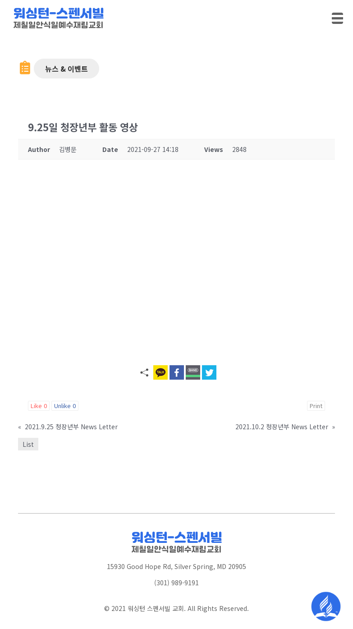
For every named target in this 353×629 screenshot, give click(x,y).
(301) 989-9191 (176, 582)
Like (39, 405)
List (28, 444)
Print (316, 405)
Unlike (65, 405)
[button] (66, 68)
